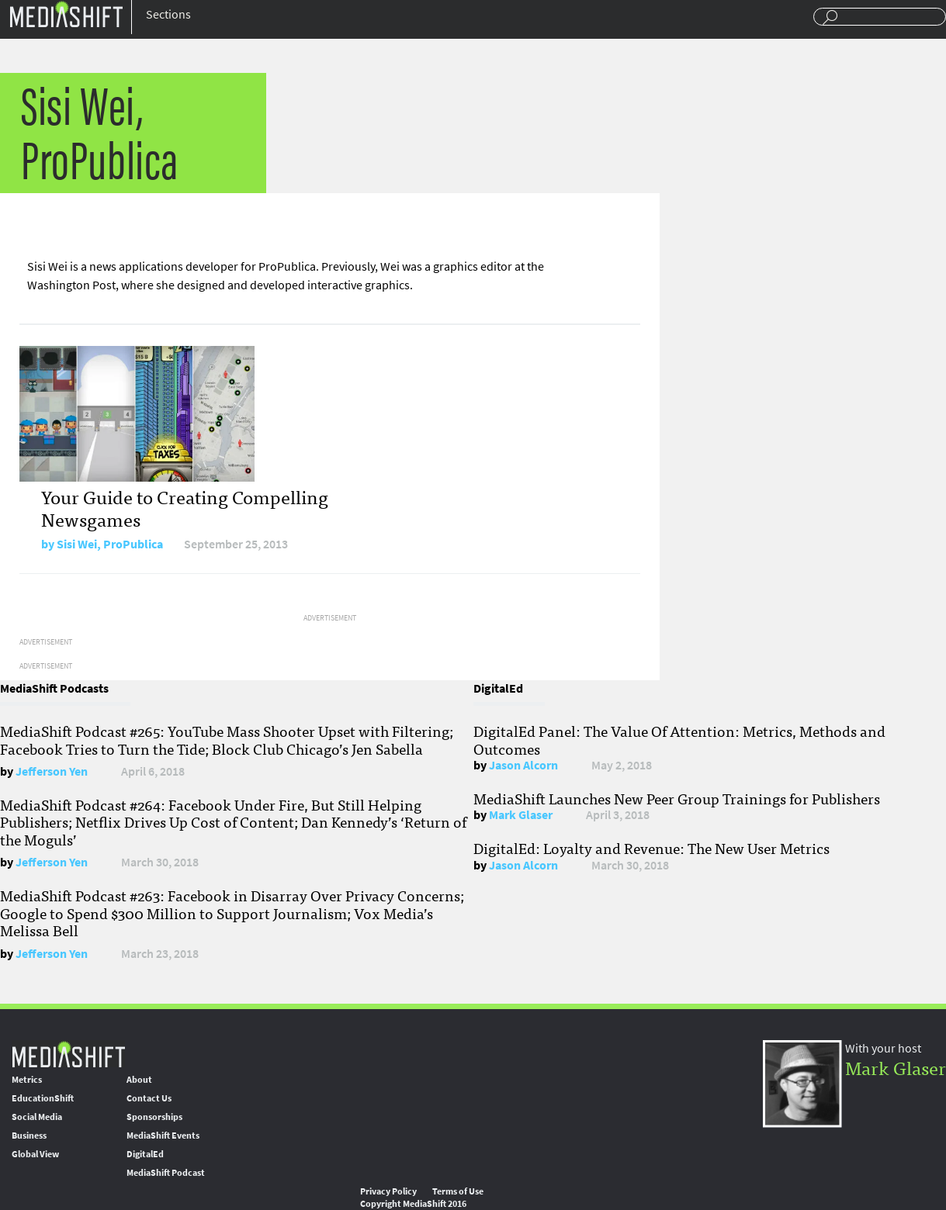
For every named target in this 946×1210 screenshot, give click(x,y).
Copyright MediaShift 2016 (413, 1204)
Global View (35, 1154)
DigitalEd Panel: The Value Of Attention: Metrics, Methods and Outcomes (679, 739)
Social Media (37, 1117)
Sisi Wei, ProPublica (110, 544)
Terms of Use (457, 1191)
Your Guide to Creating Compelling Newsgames (184, 507)
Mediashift (66, 13)
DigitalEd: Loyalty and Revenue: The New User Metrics (651, 847)
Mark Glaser (521, 815)
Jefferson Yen (52, 771)
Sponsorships (154, 1117)
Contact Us (149, 1098)
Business (29, 1135)
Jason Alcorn (523, 765)
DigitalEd (145, 1154)
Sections (168, 14)
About (139, 1079)
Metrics (27, 1079)
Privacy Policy (388, 1191)
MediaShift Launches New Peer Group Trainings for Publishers (676, 798)
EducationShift (43, 1098)
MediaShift (68, 1053)
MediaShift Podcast (165, 1173)
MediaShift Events (162, 1135)
